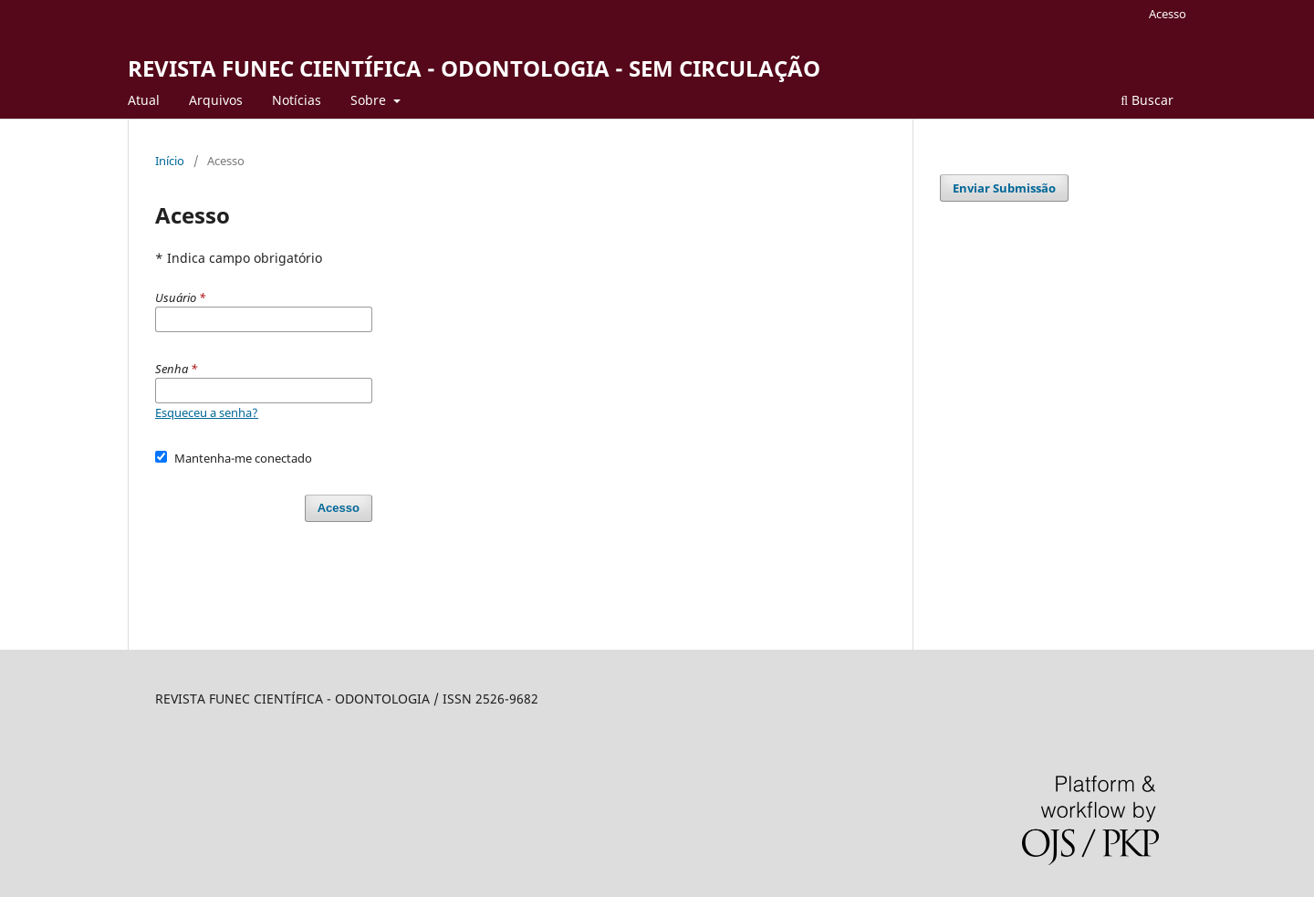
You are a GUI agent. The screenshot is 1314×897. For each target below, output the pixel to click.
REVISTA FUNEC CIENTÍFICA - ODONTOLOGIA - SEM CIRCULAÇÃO (474, 68)
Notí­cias (296, 100)
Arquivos (216, 100)
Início (169, 160)
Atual (144, 100)
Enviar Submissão (1004, 188)
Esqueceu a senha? (206, 412)
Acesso (1167, 13)
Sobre (370, 100)
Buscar (1147, 100)
